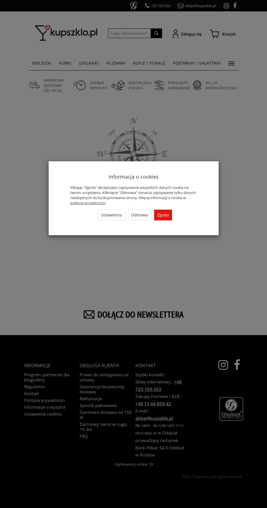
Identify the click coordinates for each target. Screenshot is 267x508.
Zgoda (163, 215)
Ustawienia (111, 215)
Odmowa (139, 215)
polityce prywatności (87, 202)
